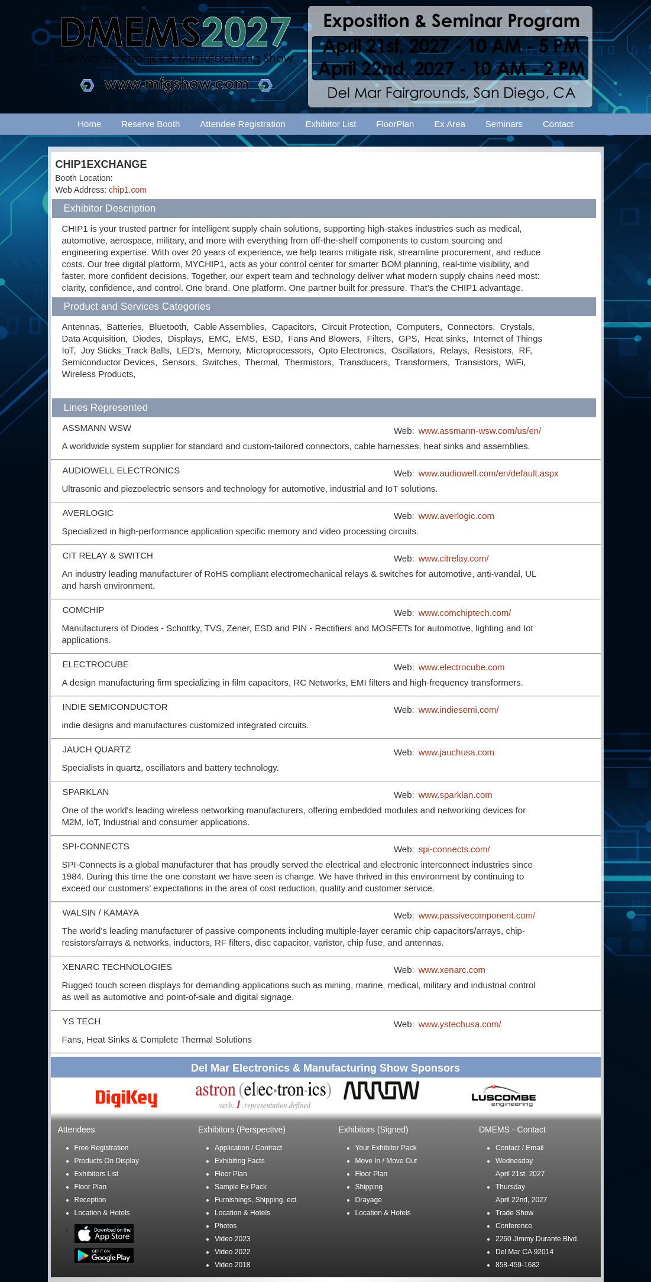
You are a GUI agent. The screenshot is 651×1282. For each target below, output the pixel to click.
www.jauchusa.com (456, 752)
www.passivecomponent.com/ (477, 915)
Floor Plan (91, 1187)
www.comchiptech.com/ (465, 613)
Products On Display (107, 1161)
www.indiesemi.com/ (459, 710)
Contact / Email (519, 1148)
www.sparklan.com (456, 795)
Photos (226, 1226)
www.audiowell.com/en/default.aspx (489, 473)
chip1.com (128, 189)
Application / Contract (248, 1148)
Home (89, 124)
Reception (90, 1200)
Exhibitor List (330, 124)
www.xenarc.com (452, 970)
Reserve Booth (150, 124)
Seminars (504, 124)
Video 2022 (233, 1252)
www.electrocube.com (462, 667)
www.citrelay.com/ (454, 558)
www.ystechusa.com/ (460, 1024)
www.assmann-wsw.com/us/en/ (480, 431)
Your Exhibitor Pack (386, 1148)
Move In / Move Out (386, 1161)
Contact (558, 124)
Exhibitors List (97, 1174)
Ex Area (449, 124)
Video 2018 (233, 1265)
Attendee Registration (242, 124)
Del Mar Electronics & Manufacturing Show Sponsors (325, 1068)
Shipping (369, 1187)
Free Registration (102, 1148)
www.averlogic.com (456, 516)
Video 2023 (233, 1239)
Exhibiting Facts (240, 1161)
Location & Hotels (102, 1213)
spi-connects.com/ (454, 849)
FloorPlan (395, 124)
